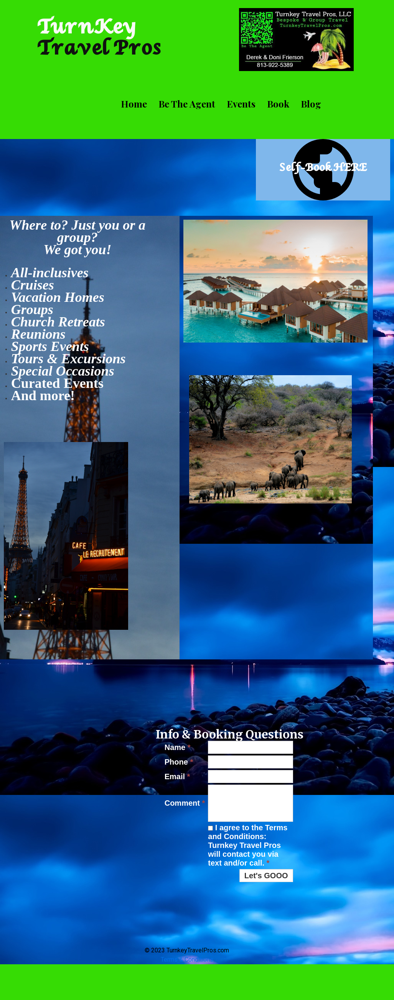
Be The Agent (186, 104)
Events (241, 104)
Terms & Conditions (187, 959)
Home (134, 104)
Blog (311, 104)
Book (278, 104)
